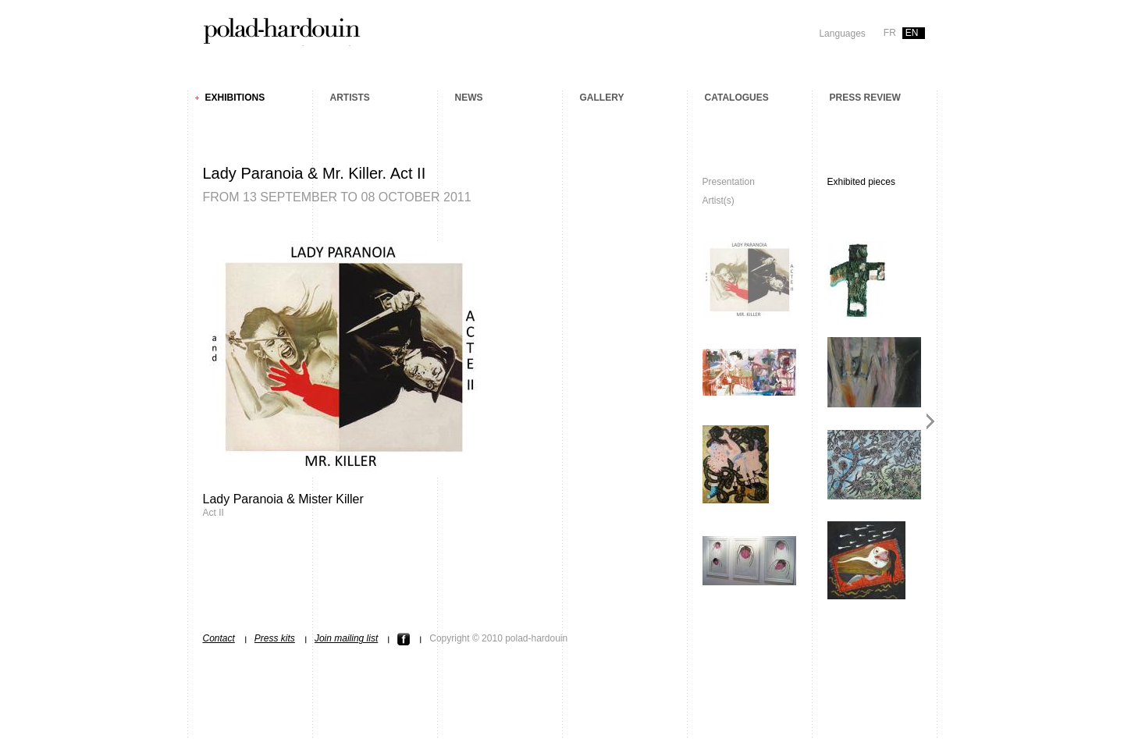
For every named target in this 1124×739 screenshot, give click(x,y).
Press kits (274, 638)
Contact (219, 638)
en (912, 32)
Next (931, 421)
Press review (865, 97)
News (469, 97)
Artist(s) (718, 200)
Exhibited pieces (861, 181)
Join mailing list (346, 638)
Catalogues (737, 97)
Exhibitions (235, 97)
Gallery (602, 97)
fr (890, 32)
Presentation (728, 181)
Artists (350, 97)
